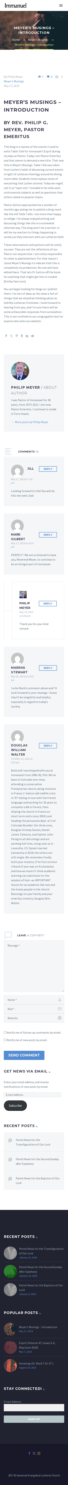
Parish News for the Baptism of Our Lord (38, 1180)
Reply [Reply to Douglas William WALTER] (48, 745)
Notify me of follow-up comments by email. (34, 1032)
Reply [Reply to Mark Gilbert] (48, 534)
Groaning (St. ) (36, 1363)
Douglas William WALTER (19, 750)
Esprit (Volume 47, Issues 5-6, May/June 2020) (37, 1345)
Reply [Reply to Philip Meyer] (48, 603)
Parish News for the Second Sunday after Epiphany (37, 1161)
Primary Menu (61, 5)
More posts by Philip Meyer (31, 422)
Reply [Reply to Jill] (48, 469)
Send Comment (24, 1055)
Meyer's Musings (14, 81)
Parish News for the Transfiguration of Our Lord (33, 1142)
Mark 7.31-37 (44, 1363)
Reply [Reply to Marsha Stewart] (48, 668)
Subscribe (15, 1105)
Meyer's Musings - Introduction (38, 1327)
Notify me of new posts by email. (27, 1040)
